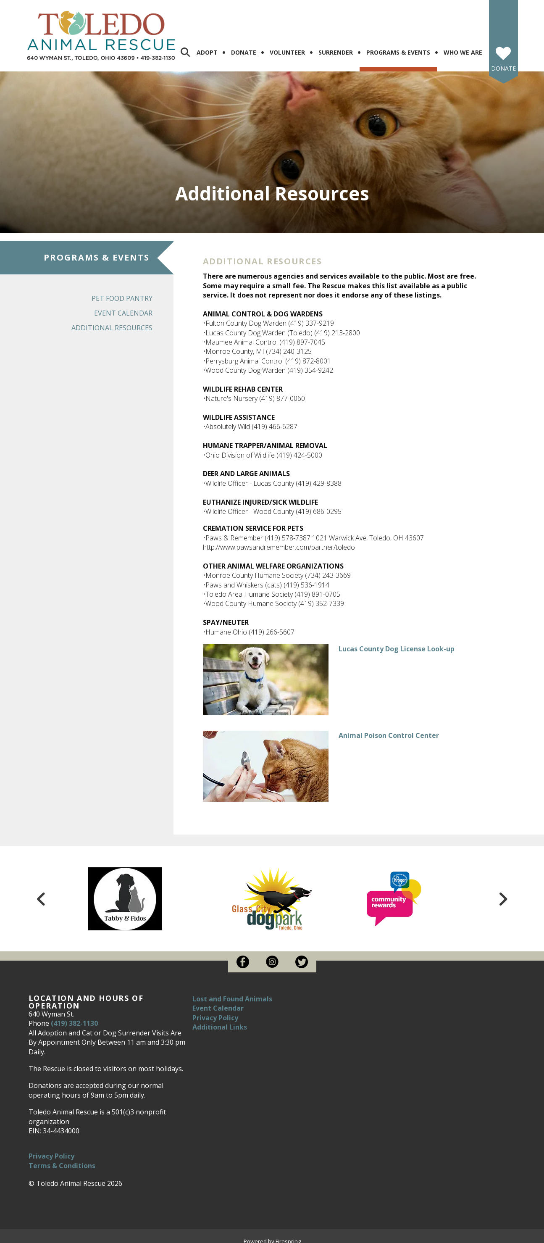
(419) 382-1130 (74, 1016)
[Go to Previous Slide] (41, 892)
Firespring (288, 1234)
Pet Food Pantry (122, 291)
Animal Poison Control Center (389, 728)
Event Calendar (123, 306)
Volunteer (287, 46)
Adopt (207, 46)
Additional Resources (111, 321)
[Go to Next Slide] (503, 892)
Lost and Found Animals (232, 992)
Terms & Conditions (62, 1159)
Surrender (335, 46)
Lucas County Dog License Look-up (397, 642)
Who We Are (463, 46)
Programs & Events (398, 46)
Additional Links (219, 1020)
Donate (243, 46)
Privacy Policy (51, 1149)
